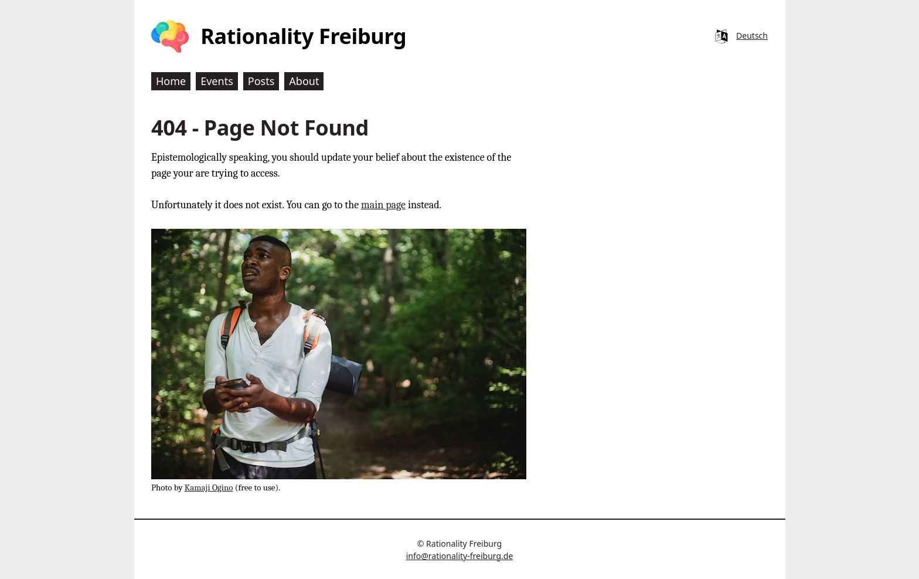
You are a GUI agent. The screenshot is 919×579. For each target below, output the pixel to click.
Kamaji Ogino (209, 487)
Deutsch (752, 35)
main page (383, 205)
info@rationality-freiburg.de (459, 555)
